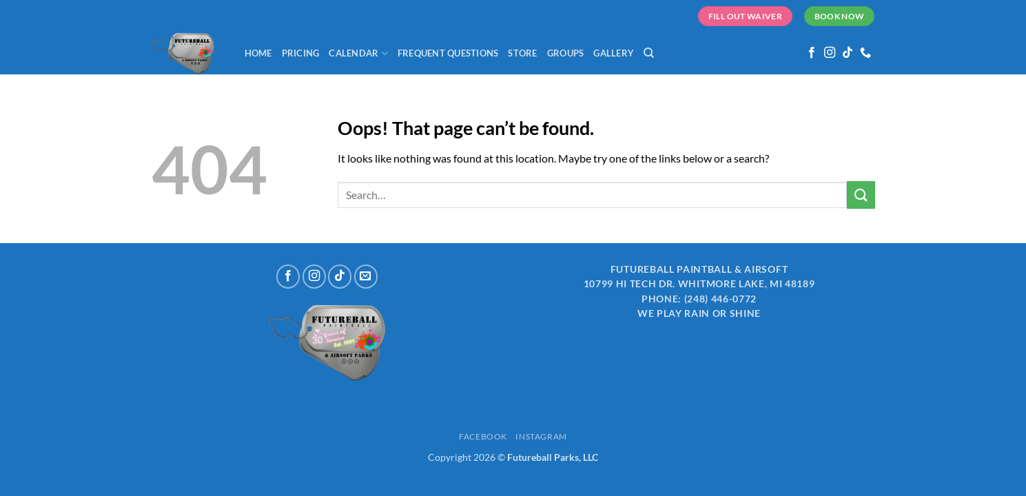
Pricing (301, 53)
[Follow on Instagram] (829, 53)
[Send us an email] (366, 276)
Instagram (541, 436)
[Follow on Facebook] (811, 53)
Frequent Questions (448, 53)
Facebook (483, 436)
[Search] (649, 53)
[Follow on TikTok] (847, 53)
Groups (565, 53)
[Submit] (860, 194)
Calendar (358, 53)
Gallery (613, 53)
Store (522, 53)
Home (258, 53)
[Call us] (865, 53)
